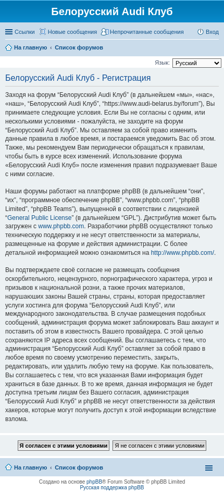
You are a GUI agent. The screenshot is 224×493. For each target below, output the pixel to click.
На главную (30, 467)
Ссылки (25, 32)
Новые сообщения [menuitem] (72, 32)
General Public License (39, 217)
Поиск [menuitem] (216, 48)
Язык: (162, 62)
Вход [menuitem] (212, 32)
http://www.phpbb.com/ (182, 252)
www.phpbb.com (61, 226)
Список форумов (79, 467)
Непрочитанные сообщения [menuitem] (147, 32)
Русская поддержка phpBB (112, 487)
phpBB (94, 482)
